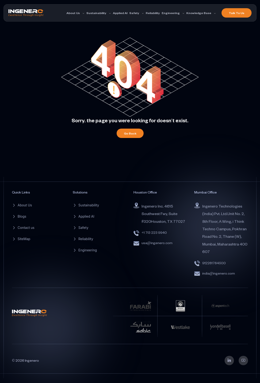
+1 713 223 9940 (154, 232)
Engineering (171, 13)
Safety (134, 13)
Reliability (153, 13)
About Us (73, 13)
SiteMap (24, 239)
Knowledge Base (198, 13)
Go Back (130, 133)
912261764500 (214, 263)
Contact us (26, 228)
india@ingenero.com (218, 273)
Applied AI (120, 13)
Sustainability (96, 13)
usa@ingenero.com (156, 243)
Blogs (22, 216)
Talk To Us (236, 13)
